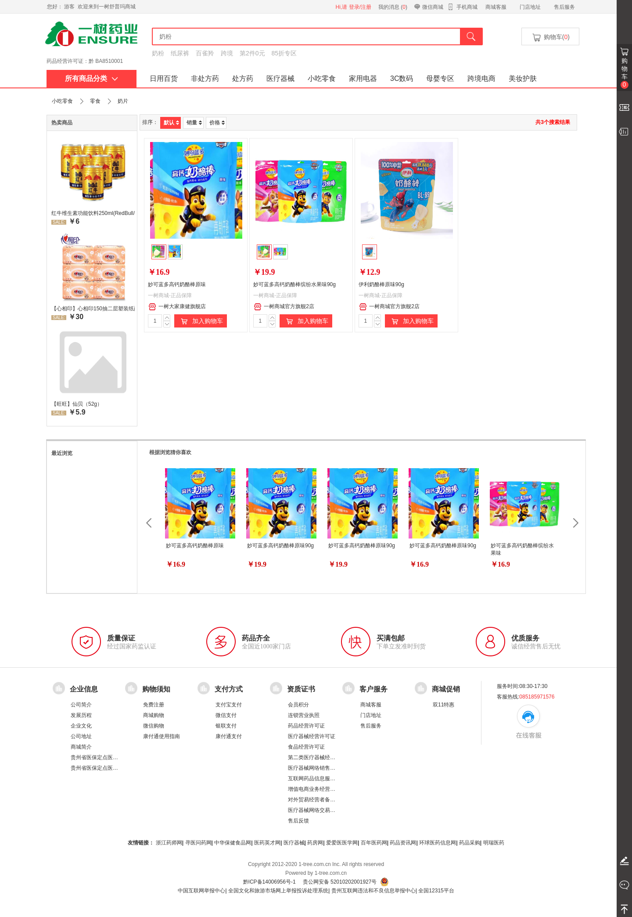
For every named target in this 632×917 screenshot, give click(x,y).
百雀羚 (205, 53)
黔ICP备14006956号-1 (269, 882)
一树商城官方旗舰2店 (284, 307)
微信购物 (153, 726)
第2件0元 (252, 53)
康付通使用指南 (161, 736)
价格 (217, 123)
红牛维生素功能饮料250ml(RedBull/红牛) (93, 213)
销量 (194, 123)
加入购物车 (200, 321)
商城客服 (495, 7)
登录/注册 (360, 7)
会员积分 (298, 705)
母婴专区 (440, 78)
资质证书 (301, 689)
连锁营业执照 (304, 715)
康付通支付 (228, 736)
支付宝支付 (228, 705)
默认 (171, 123)
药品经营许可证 (306, 726)
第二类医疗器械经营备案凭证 (322, 757)
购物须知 (156, 689)
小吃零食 (322, 78)
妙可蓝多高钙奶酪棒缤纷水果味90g (294, 284)
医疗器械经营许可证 (311, 736)
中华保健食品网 (232, 843)
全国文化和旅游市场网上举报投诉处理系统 (278, 891)
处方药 (242, 78)
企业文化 (81, 726)
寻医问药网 (198, 843)
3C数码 (401, 78)
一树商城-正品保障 (170, 295)
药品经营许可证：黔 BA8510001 (85, 61)
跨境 (227, 53)
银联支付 (226, 726)
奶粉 (158, 53)
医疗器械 (280, 78)
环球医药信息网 (437, 843)
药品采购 (469, 843)
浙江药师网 (169, 843)
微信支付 (226, 715)
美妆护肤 (523, 78)
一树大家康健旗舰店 (177, 307)
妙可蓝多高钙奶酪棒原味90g (280, 545)
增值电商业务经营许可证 (317, 789)
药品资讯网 (403, 843)
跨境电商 (481, 78)
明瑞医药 (493, 843)
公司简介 (81, 705)
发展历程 (81, 715)
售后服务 (564, 7)
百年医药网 (374, 843)
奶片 (123, 101)
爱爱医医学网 (342, 843)
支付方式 (229, 689)
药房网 (315, 843)
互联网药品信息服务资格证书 (322, 778)
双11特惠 (443, 705)
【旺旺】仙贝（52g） (76, 404)
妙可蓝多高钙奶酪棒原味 (177, 284)
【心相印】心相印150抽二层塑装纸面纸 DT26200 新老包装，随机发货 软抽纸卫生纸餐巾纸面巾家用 (93, 309)
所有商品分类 (91, 78)
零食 (95, 101)
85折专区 (284, 53)
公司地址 (81, 736)
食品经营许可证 (306, 747)
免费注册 (153, 705)
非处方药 (205, 78)
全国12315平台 (436, 891)
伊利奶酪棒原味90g (381, 284)
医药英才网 (267, 843)
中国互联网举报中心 (201, 891)
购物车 (624, 73)
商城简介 (81, 747)
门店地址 (530, 7)
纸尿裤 (180, 53)
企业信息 (84, 689)
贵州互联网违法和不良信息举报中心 (373, 891)
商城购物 (153, 715)
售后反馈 (298, 821)
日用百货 (164, 78)
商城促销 (446, 689)
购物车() (550, 37)
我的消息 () (392, 7)
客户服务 (373, 689)
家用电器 (363, 78)
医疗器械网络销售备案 (314, 768)
